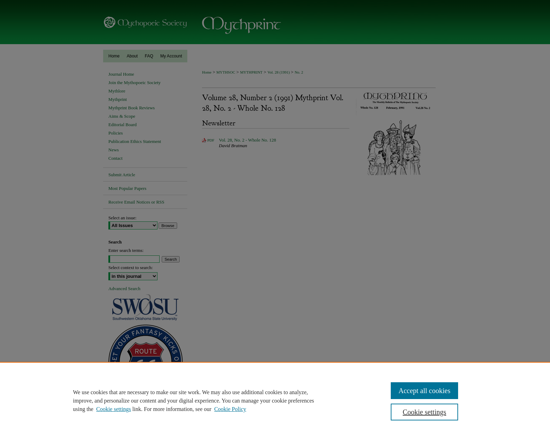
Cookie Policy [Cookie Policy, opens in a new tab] (230, 409)
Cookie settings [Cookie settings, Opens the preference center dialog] (424, 412)
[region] (275, 400)
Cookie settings (113, 409)
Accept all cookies (424, 391)
